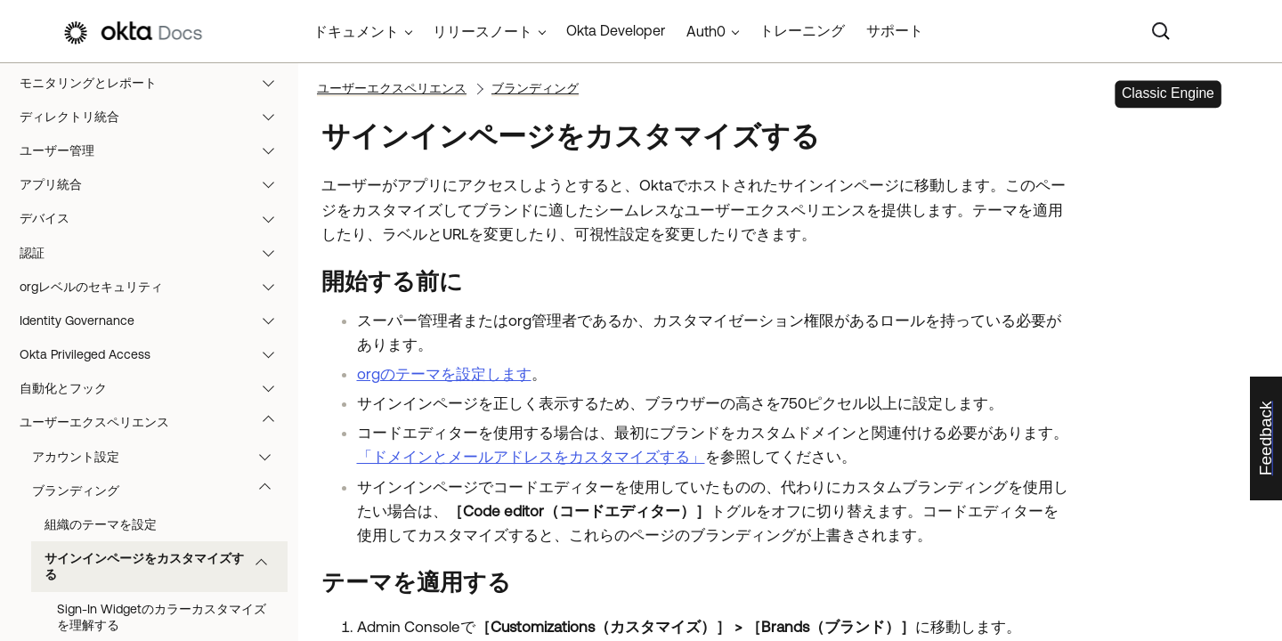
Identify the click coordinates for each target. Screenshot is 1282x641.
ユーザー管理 (155, 150)
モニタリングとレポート (155, 83)
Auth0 (706, 31)
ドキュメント (356, 31)
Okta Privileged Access (155, 354)
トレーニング (802, 30)
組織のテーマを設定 (101, 524)
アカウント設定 (160, 457)
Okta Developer (615, 30)
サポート (894, 30)
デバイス (155, 218)
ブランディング (160, 490)
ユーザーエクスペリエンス (155, 422)
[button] (272, 83)
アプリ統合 (155, 184)
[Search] (1161, 31)
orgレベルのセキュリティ (155, 287)
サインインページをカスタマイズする (164, 566)
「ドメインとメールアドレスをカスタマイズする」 (531, 457)
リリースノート (482, 31)
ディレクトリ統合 (155, 117)
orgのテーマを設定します (444, 374)
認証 (155, 253)
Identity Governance (155, 320)
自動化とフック (155, 388)
